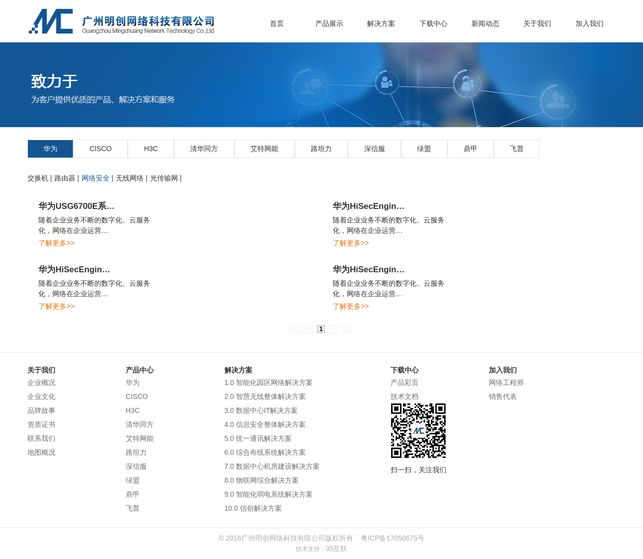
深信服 (374, 149)
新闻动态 (485, 23)
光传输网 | (166, 178)
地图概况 (41, 452)
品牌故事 (41, 410)
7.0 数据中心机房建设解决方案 (272, 466)
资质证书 (41, 424)
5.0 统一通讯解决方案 (258, 438)
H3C (151, 149)
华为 (50, 149)
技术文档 (405, 396)
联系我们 (41, 438)
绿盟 (424, 149)
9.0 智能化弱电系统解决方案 (268, 494)
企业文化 (41, 396)
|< (294, 329)
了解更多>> (56, 243)
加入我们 (590, 23)
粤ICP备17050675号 (393, 538)
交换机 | (39, 178)
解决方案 (381, 23)
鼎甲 (470, 149)
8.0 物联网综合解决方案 (261, 480)
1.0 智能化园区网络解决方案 (268, 382)
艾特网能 (264, 149)
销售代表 (503, 396)
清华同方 (204, 149)
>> (332, 329)
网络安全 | (98, 178)
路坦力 (321, 149)
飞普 (517, 149)
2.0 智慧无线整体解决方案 (265, 396)
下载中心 (433, 23)
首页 (277, 23)
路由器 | (66, 178)
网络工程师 (506, 382)
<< (307, 329)
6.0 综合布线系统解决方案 (265, 452)
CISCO (101, 149)
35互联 (337, 549)
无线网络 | (132, 178)
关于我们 (537, 23)
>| (346, 329)
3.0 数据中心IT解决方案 (261, 410)
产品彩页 (405, 382)
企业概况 (41, 382)
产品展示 (329, 23)
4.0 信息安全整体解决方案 (265, 424)
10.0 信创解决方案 (253, 508)
